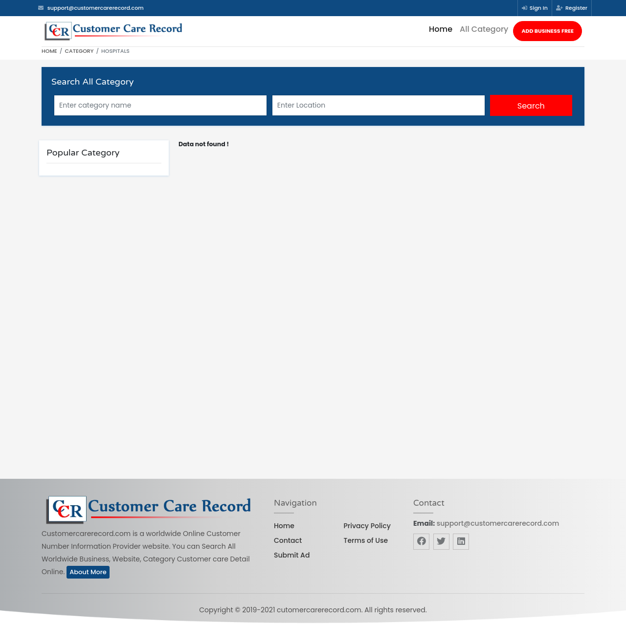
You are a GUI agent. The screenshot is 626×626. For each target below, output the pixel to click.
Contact (288, 540)
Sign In (535, 8)
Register (571, 8)
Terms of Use (366, 540)
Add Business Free (547, 31)
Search (531, 106)
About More (88, 572)
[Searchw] (378, 105)
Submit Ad (292, 555)
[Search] (160, 105)
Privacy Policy (367, 526)
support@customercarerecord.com (498, 523)
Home (440, 29)
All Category (484, 29)
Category (79, 51)
